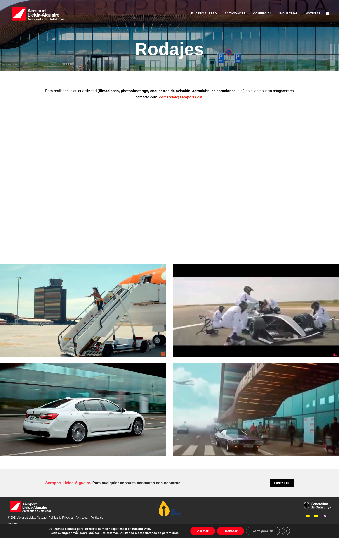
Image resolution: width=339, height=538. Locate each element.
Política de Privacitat (61, 517)
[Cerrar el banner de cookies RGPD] (286, 531)
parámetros (170, 533)
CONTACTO (282, 483)
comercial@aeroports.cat (180, 97)
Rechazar (230, 531)
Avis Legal (82, 517)
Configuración (263, 531)
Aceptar (202, 531)
